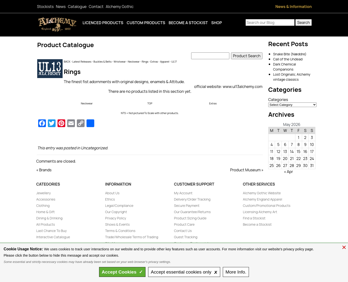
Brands (45, 170)
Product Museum (245, 170)
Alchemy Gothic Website (262, 193)
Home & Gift (45, 212)
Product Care (184, 224)
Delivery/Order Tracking (192, 199)
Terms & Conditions (120, 230)
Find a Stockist (254, 218)
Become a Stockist (188, 22)
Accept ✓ (122, 272)
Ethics (110, 199)
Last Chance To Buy (51, 230)
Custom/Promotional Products (266, 205)
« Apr (288, 171)
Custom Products (146, 22)
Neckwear (134, 61)
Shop (216, 22)
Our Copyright (116, 212)
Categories (278, 99)
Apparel (164, 61)
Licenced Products (103, 22)
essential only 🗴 (184, 272)
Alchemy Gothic (119, 6)
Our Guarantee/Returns (192, 212)
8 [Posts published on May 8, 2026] (298, 144)
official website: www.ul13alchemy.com (228, 86)
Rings (145, 61)
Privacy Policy (115, 218)
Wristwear (120, 61)
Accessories (45, 199)
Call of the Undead (288, 59)
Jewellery (43, 193)
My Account (183, 193)
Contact (96, 6)
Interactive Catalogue (53, 237)
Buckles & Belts (103, 61)
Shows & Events (117, 224)
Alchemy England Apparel (262, 199)
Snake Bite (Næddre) (289, 54)
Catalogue (77, 6)
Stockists (45, 6)
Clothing (43, 205)
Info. (235, 272)
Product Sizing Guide (190, 218)
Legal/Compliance (119, 205)
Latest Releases (82, 61)
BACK (67, 61)
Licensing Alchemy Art (260, 212)
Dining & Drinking (49, 218)
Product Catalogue (65, 45)
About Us (112, 193)
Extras (154, 61)
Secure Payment (186, 205)
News (60, 6)
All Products (45, 224)
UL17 (174, 61)
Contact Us (183, 230)
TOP (149, 103)
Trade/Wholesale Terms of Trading (131, 237)
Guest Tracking (185, 237)
